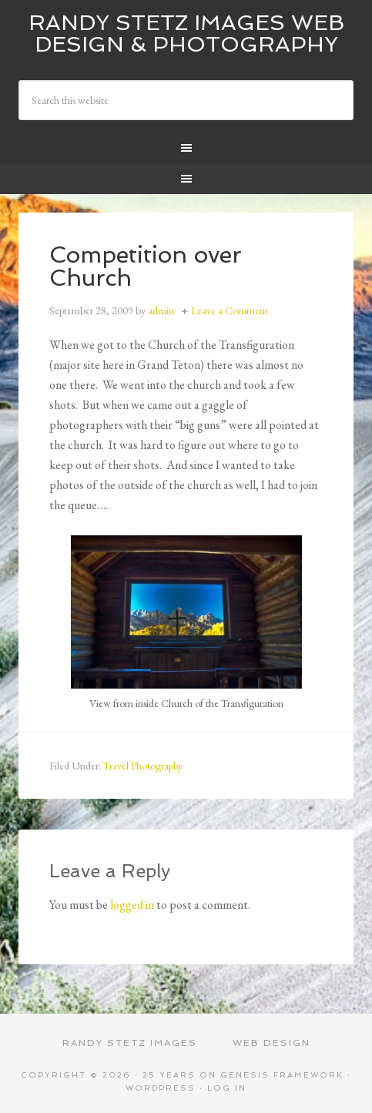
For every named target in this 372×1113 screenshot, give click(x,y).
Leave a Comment (229, 310)
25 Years (169, 1075)
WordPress (161, 1088)
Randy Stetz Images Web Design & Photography (186, 33)
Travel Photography (143, 766)
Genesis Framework (282, 1075)
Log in (226, 1088)
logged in (132, 905)
